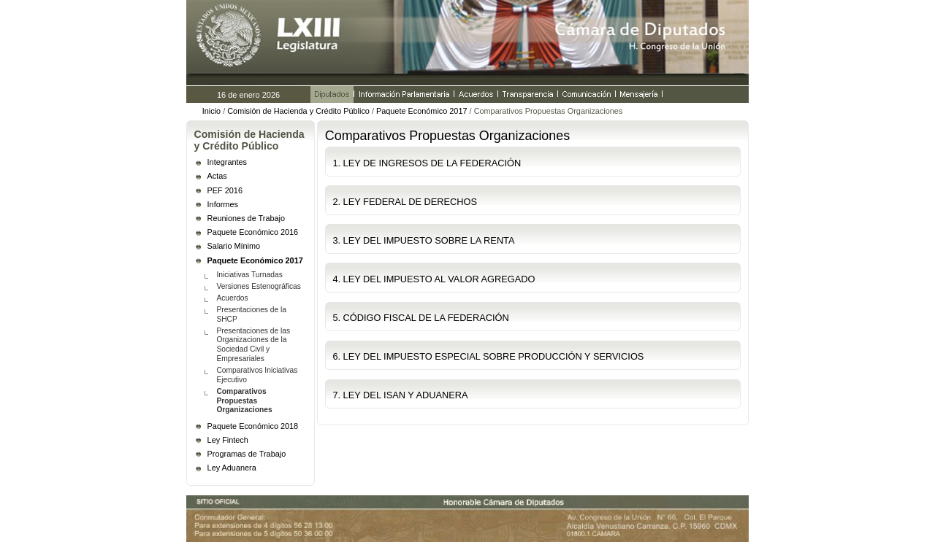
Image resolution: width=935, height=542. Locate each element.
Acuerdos (232, 298)
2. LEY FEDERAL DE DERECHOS (404, 201)
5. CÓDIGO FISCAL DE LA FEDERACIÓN (420, 317)
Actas (217, 175)
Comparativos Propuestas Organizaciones (244, 400)
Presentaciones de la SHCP (251, 314)
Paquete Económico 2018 (253, 426)
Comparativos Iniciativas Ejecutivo (256, 375)
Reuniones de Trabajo (246, 218)
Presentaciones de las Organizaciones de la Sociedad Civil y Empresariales (253, 345)
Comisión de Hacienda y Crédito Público (298, 111)
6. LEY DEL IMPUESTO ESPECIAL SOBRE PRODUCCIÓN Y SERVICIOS (488, 356)
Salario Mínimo (234, 245)
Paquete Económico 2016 (253, 232)
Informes (222, 204)
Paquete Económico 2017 (422, 111)
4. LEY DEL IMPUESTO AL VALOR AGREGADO (433, 279)
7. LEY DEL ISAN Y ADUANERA (400, 395)
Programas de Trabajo (246, 453)
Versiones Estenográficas (258, 286)
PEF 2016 (225, 190)
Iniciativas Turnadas (249, 275)
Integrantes (227, 162)
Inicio (211, 111)
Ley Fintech (227, 439)
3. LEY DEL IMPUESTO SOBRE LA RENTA (423, 240)
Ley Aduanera (231, 467)
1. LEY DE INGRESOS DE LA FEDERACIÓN (426, 163)
